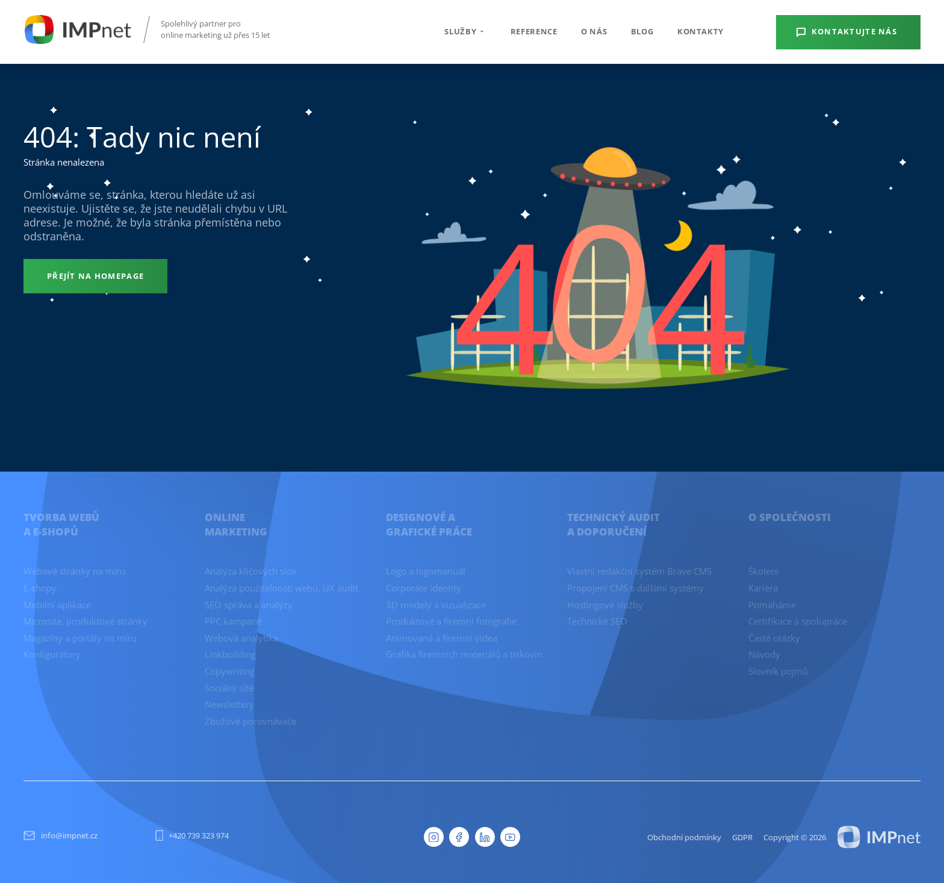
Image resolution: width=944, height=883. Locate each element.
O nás (594, 31)
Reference (534, 31)
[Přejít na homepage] (95, 276)
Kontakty (700, 31)
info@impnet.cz (60, 835)
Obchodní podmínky (684, 837)
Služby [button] (465, 31)
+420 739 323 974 (192, 835)
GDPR (742, 837)
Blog (642, 31)
